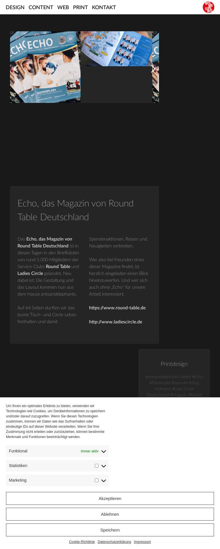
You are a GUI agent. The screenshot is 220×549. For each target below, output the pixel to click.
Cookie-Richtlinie (82, 542)
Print (80, 7)
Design (15, 7)
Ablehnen (110, 514)
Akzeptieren (110, 498)
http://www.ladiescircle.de (141, 319)
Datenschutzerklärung (114, 542)
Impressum (142, 542)
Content (41, 7)
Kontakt (104, 7)
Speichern (110, 529)
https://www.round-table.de (143, 305)
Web (63, 7)
